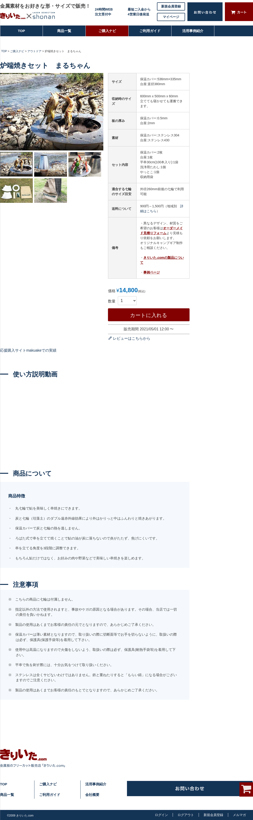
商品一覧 (62, 32)
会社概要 (92, 795)
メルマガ (239, 815)
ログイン (161, 815)
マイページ (171, 17)
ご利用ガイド (148, 32)
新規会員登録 (171, 6)
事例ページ (151, 272)
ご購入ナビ (107, 32)
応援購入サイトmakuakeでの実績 (28, 350)
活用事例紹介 (192, 32)
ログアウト (186, 815)
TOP (12, 32)
